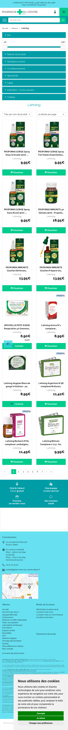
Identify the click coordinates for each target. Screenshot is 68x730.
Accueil (5, 28)
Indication (19, 90)
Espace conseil (8, 630)
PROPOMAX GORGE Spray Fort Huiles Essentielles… (51, 153)
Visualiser (17, 172)
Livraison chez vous (44, 612)
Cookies (5, 643)
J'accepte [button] (41, 713)
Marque (15, 28)
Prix (7, 35)
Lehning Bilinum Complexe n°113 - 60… (51, 442)
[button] (17, 114)
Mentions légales (9, 638)
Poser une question (10, 622)
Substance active (14, 61)
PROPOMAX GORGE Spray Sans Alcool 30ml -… (17, 211)
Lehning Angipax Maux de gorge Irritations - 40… (17, 385)
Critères (9, 97)
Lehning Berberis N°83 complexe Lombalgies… (17, 442)
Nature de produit (15, 54)
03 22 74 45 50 (12, 565)
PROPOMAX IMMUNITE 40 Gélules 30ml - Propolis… (51, 211)
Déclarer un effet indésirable (14, 620)
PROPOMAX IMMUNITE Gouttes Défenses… (17, 269)
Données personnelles (11, 641)
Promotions (7, 628)
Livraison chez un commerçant (49, 615)
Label (8, 82)
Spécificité (11, 75)
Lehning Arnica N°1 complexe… (51, 327)
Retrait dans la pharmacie (47, 609)
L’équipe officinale (9, 615)
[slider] (5, 47)
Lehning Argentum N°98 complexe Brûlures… (51, 385)
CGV (4, 636)
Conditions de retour (44, 617)
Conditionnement (14, 68)
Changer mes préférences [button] (41, 723)
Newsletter (7, 633)
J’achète (17, 345)
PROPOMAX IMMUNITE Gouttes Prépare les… (51, 269)
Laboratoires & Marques (12, 625)
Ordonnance (7, 617)
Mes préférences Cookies (12, 646)
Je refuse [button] (41, 718)
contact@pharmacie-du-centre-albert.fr (23, 569)
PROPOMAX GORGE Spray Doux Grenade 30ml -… (17, 153)
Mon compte (7, 649)
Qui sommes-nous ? (10, 612)
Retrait (17, 487)
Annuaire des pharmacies (13, 653)
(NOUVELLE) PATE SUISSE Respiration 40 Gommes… (17, 327)
